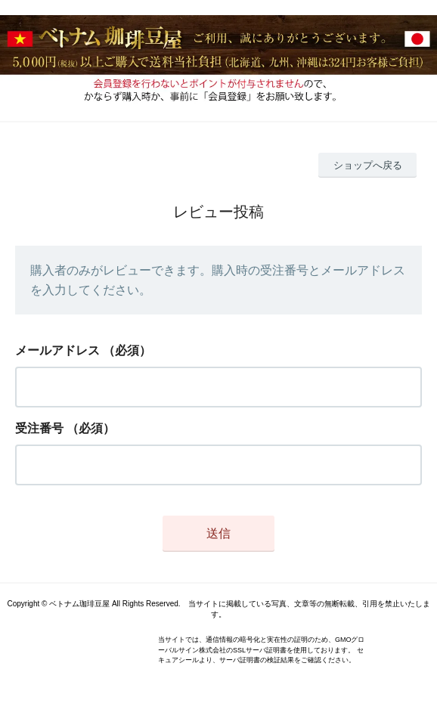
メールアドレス (57, 350)
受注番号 (39, 428)
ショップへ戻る (367, 165)
